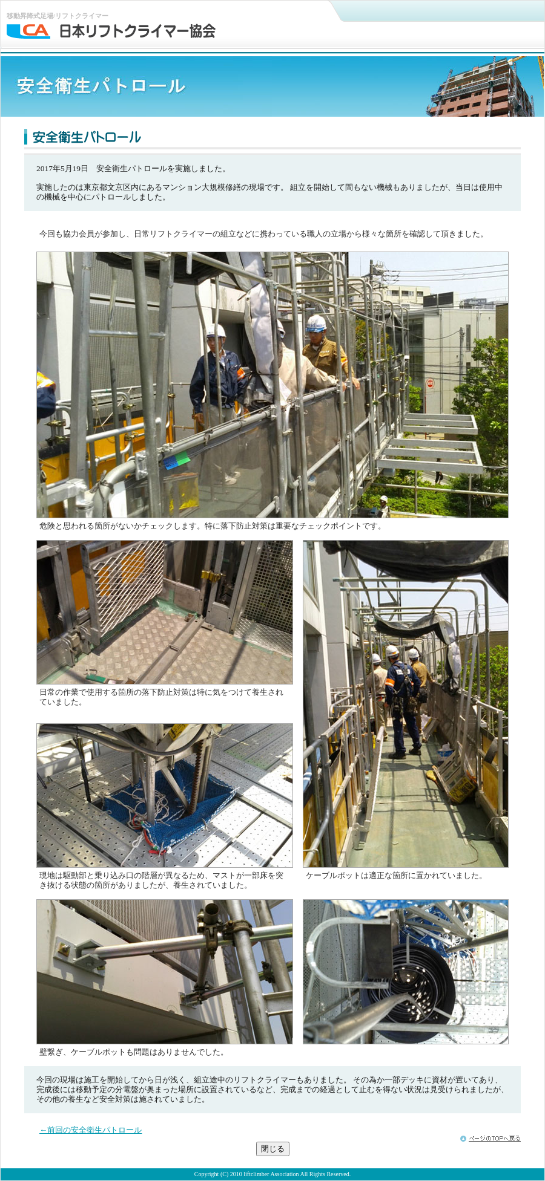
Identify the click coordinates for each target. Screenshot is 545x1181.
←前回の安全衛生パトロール (90, 1129)
